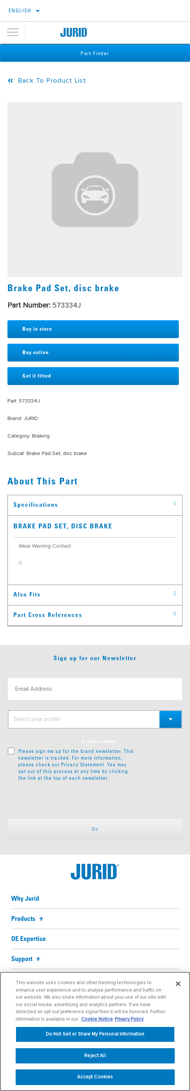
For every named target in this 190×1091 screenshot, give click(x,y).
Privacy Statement (82, 764)
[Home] (74, 32)
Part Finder (94, 53)
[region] (95, 1031)
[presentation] (70, 800)
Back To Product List (52, 80)
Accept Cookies (95, 1077)
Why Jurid (25, 899)
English (20, 10)
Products (28, 919)
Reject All (94, 1056)
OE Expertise (28, 939)
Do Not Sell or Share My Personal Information (95, 1034)
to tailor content (99, 741)
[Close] (178, 984)
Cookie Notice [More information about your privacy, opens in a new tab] (97, 1019)
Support (26, 959)
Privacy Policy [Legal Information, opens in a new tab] (129, 1019)
